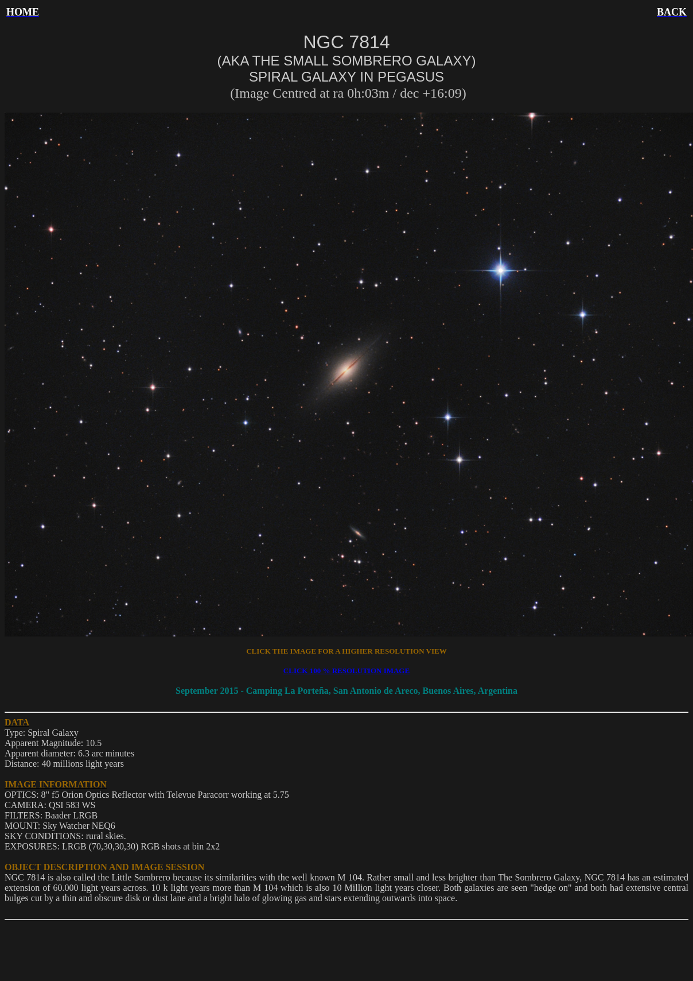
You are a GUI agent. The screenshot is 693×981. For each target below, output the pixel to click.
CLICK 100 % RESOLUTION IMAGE (346, 670)
